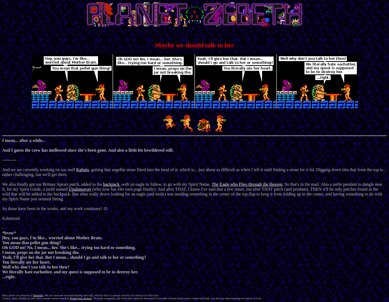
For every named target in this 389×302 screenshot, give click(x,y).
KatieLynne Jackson (81, 298)
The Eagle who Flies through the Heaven (247, 184)
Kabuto (82, 169)
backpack (111, 184)
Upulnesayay (80, 189)
